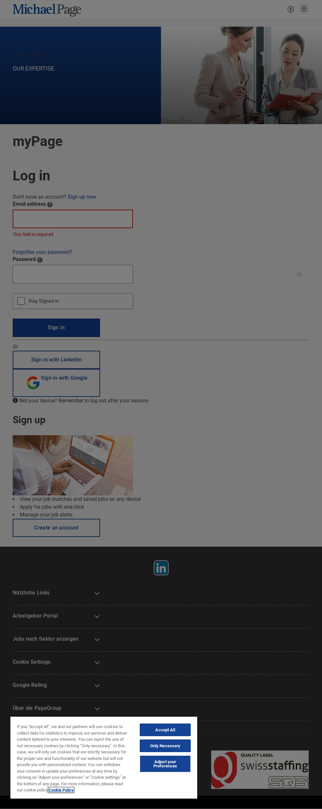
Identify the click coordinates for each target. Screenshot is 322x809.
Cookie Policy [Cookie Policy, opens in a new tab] (61, 790)
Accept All (165, 729)
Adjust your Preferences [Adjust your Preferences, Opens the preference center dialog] (165, 763)
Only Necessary (165, 745)
